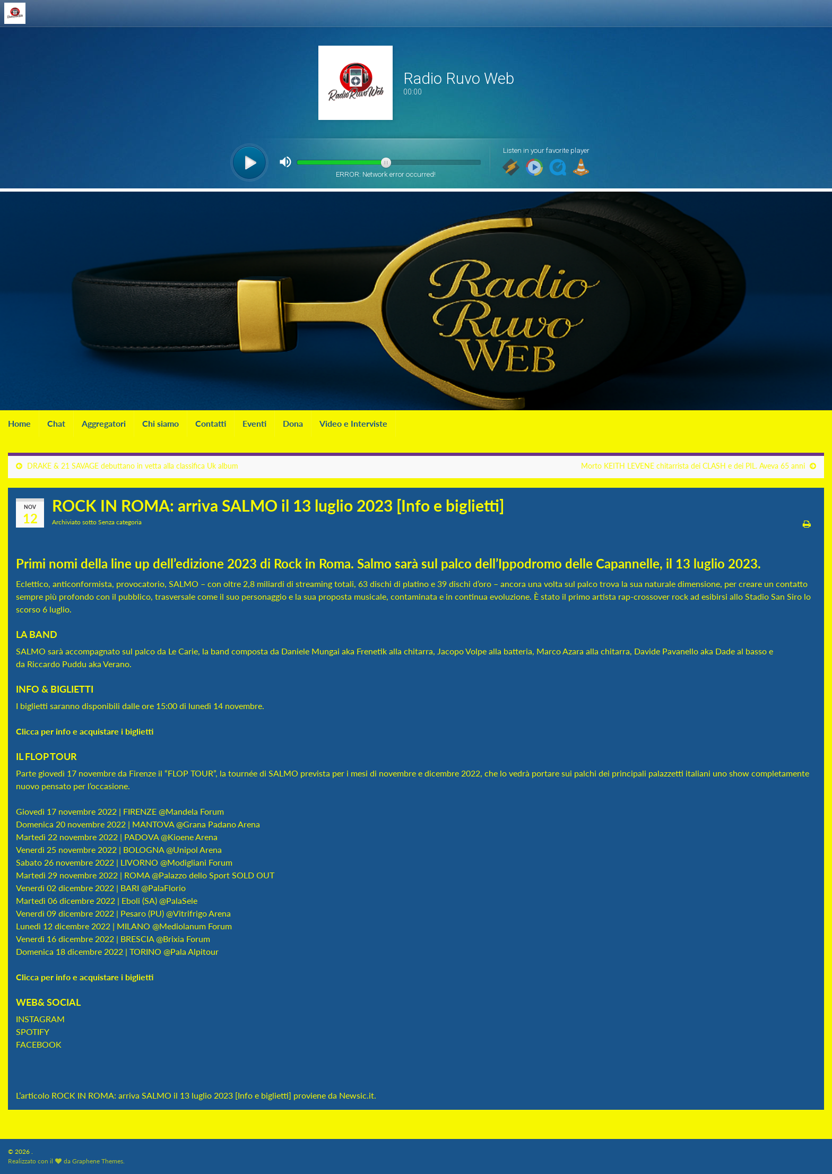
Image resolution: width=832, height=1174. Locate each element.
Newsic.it (356, 1095)
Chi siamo (160, 423)
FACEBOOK (39, 1044)
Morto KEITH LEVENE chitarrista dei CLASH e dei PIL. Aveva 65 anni (693, 465)
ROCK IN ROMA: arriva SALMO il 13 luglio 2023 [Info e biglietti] (171, 1095)
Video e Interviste (353, 423)
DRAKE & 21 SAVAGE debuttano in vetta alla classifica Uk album (132, 465)
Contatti (210, 423)
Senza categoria (120, 522)
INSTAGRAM (40, 1019)
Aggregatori (104, 423)
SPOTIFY (32, 1031)
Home (19, 423)
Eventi (254, 423)
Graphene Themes (97, 1161)
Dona (293, 423)
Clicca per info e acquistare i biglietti (85, 731)
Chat (56, 423)
